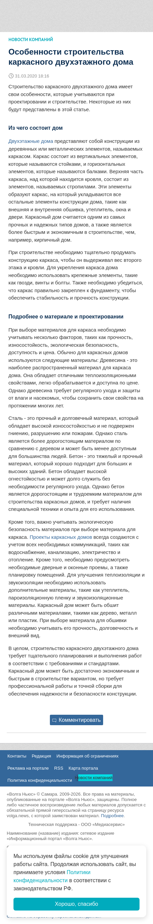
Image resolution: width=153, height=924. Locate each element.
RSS (58, 768)
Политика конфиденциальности (39, 780)
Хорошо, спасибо (76, 904)
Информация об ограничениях (87, 756)
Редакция (41, 756)
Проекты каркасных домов (61, 537)
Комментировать (76, 720)
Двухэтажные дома (30, 141)
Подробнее (112, 815)
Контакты (16, 756)
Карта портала (83, 768)
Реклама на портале (28, 768)
